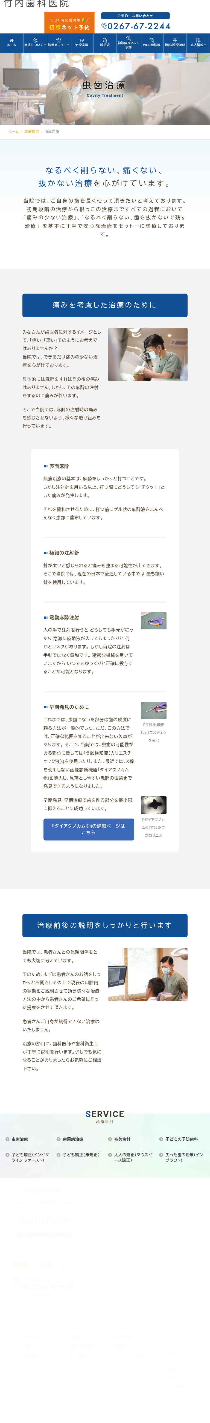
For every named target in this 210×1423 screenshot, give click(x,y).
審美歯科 (122, 1139)
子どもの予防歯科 (181, 1139)
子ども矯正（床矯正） (81, 1155)
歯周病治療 (73, 1139)
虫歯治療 (19, 1139)
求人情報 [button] (198, 42)
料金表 (105, 42)
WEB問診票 (151, 42)
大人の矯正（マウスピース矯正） (133, 1158)
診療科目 (31, 132)
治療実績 (81, 42)
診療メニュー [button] (58, 42)
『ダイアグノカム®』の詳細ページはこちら (88, 829)
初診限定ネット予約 (128, 42)
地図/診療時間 (175, 42)
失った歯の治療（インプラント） (184, 1158)
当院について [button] (35, 42)
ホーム (11, 42)
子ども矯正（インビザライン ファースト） (30, 1158)
